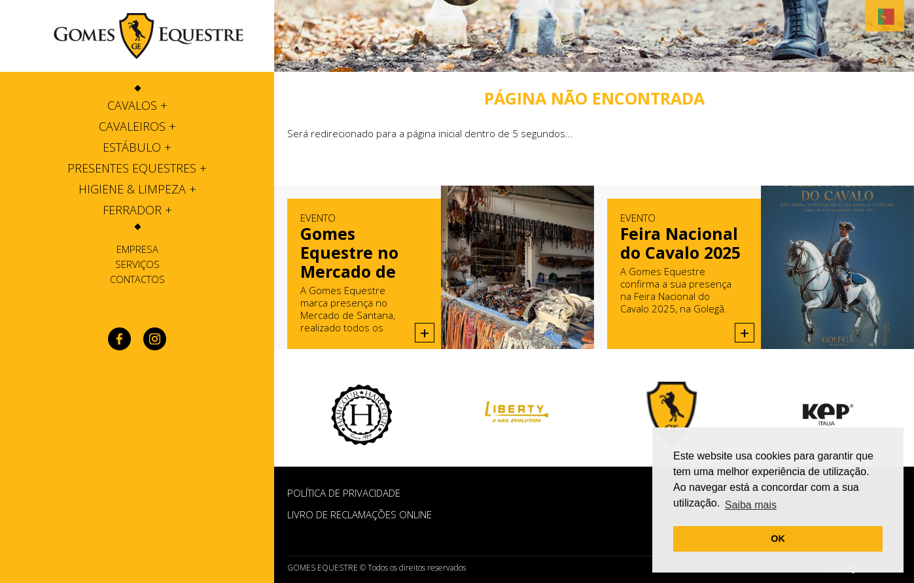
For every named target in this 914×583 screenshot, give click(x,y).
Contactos (137, 279)
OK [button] (778, 538)
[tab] (137, 105)
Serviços (137, 264)
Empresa (137, 249)
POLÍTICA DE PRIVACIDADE (343, 492)
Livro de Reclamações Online (359, 514)
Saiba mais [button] (751, 504)
